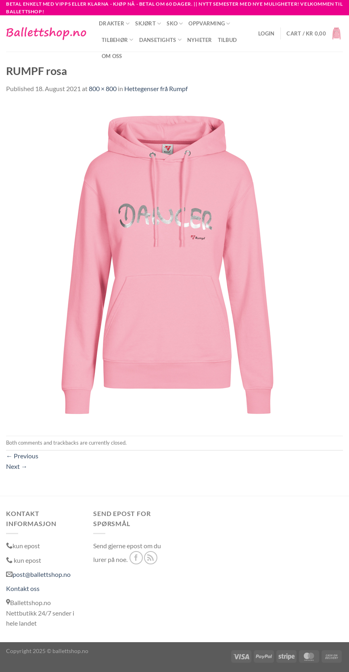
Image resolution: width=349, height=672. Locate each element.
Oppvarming (209, 23)
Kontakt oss (23, 588)
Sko (175, 23)
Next (16, 466)
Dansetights (160, 40)
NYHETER (199, 40)
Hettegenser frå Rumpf (156, 88)
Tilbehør (118, 40)
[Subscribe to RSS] (150, 557)
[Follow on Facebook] (136, 557)
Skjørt (148, 23)
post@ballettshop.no (42, 574)
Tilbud (227, 40)
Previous (22, 456)
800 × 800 (103, 88)
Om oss (112, 56)
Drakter (114, 23)
